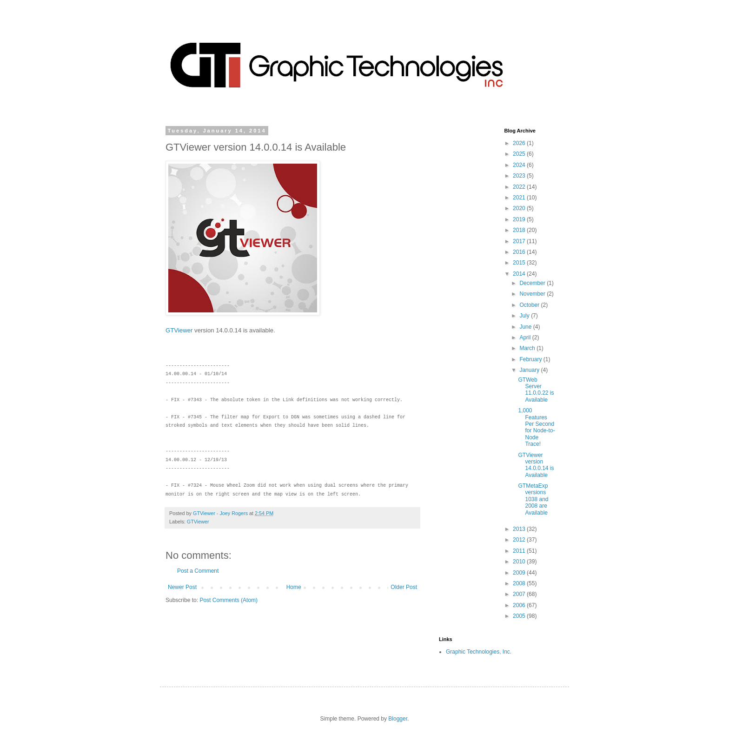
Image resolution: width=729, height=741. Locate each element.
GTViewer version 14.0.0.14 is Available (536, 465)
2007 (520, 594)
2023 (520, 175)
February (531, 359)
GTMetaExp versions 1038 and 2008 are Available (533, 499)
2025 (520, 154)
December (533, 283)
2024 (520, 165)
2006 (520, 605)
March (528, 348)
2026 (520, 143)
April (525, 337)
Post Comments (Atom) (228, 600)
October (530, 305)
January (530, 370)
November (533, 294)
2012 (520, 539)
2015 (520, 262)
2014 (520, 274)
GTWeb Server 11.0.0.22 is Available (536, 390)
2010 (520, 561)
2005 (520, 616)
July (525, 315)
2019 (520, 219)
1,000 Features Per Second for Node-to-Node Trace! (536, 427)
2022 (520, 187)
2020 (520, 208)
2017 (520, 241)
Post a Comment (198, 571)
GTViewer (179, 330)
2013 (520, 529)
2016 (520, 252)
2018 (520, 230)
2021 (520, 197)
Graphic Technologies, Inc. (478, 651)
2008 (520, 583)
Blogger (397, 718)
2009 (520, 572)
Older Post (404, 587)
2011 (520, 551)
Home (293, 587)
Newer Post (182, 587)
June (526, 327)
